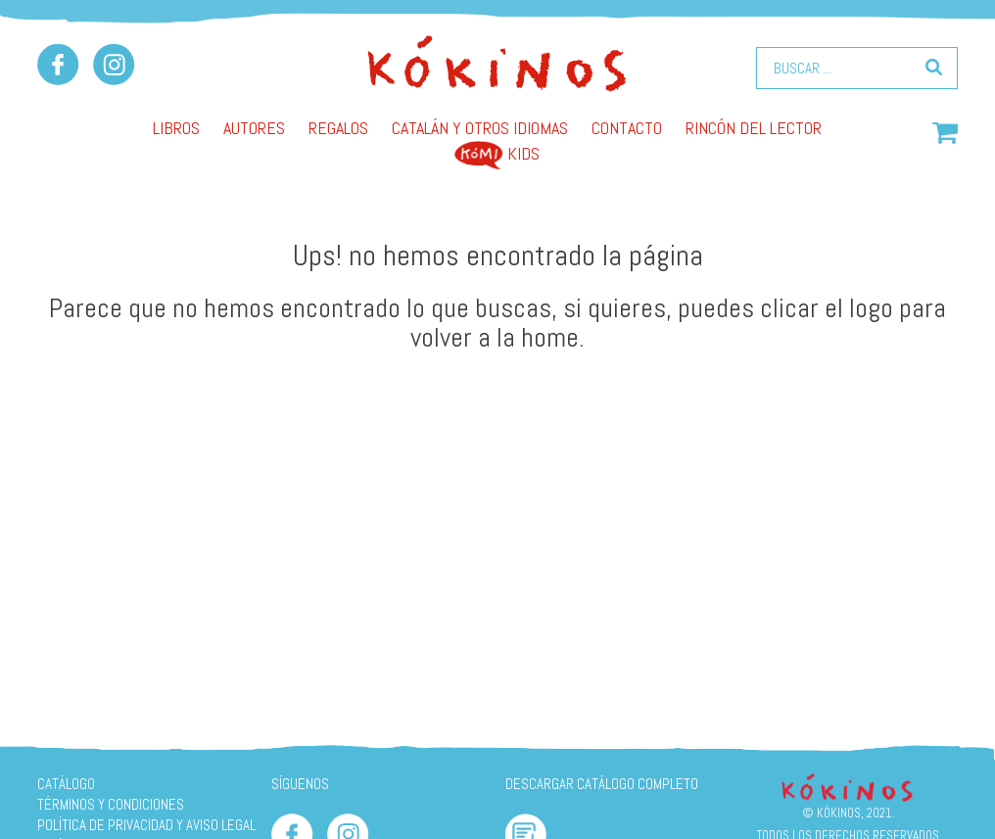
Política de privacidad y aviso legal (146, 825)
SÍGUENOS (300, 783)
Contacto (627, 128)
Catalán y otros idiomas (480, 128)
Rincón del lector (754, 128)
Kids (497, 153)
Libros (176, 128)
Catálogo (66, 783)
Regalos (338, 128)
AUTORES (254, 128)
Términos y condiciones (110, 804)
